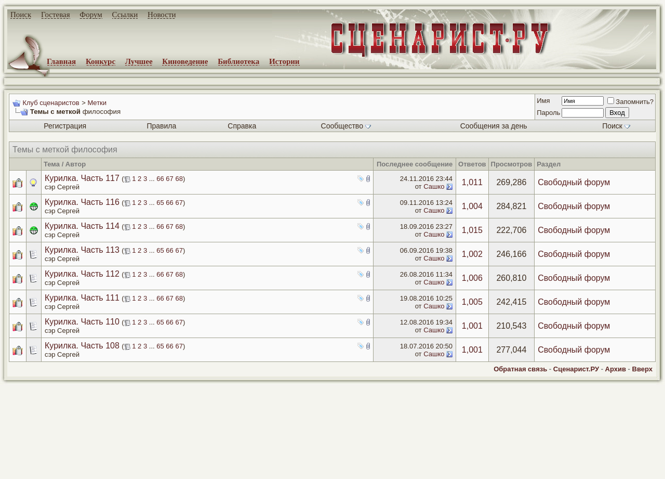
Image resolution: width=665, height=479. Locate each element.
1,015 (472, 230)
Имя (543, 101)
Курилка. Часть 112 (82, 273)
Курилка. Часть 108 (82, 345)
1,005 (472, 301)
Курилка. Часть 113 (82, 249)
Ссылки (125, 14)
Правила (161, 126)
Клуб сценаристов (50, 103)
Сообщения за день (493, 126)
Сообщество (346, 126)
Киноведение (185, 61)
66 (160, 179)
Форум (90, 14)
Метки (97, 103)
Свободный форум (574, 182)
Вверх (642, 369)
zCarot (415, 471)
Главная (61, 61)
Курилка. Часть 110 (82, 321)
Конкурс (100, 61)
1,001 (472, 325)
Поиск (20, 14)
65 (160, 202)
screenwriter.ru (177, 462)
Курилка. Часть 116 (82, 202)
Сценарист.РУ (576, 369)
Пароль (548, 112)
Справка (242, 126)
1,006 (472, 278)
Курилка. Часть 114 (82, 226)
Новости (162, 14)
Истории (284, 61)
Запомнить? (630, 102)
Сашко (433, 186)
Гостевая (55, 14)
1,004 (472, 206)
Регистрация (65, 126)
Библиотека (238, 61)
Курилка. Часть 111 (82, 297)
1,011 (472, 182)
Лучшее (139, 61)
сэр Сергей (62, 187)
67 (169, 179)
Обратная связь (520, 369)
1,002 (472, 254)
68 (178, 179)
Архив (615, 369)
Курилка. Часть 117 (82, 178)
